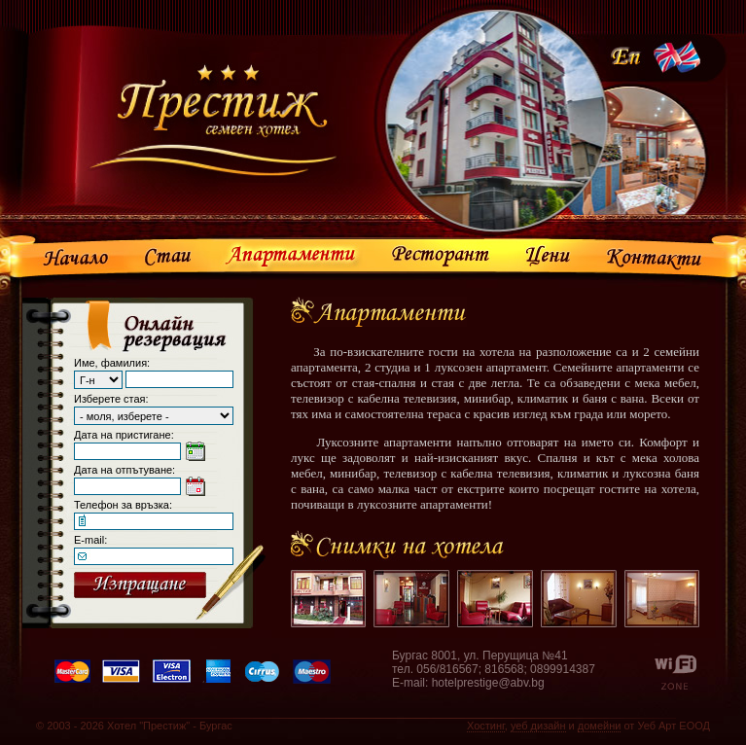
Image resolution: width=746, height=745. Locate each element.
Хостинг (486, 725)
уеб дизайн (538, 725)
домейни (600, 725)
